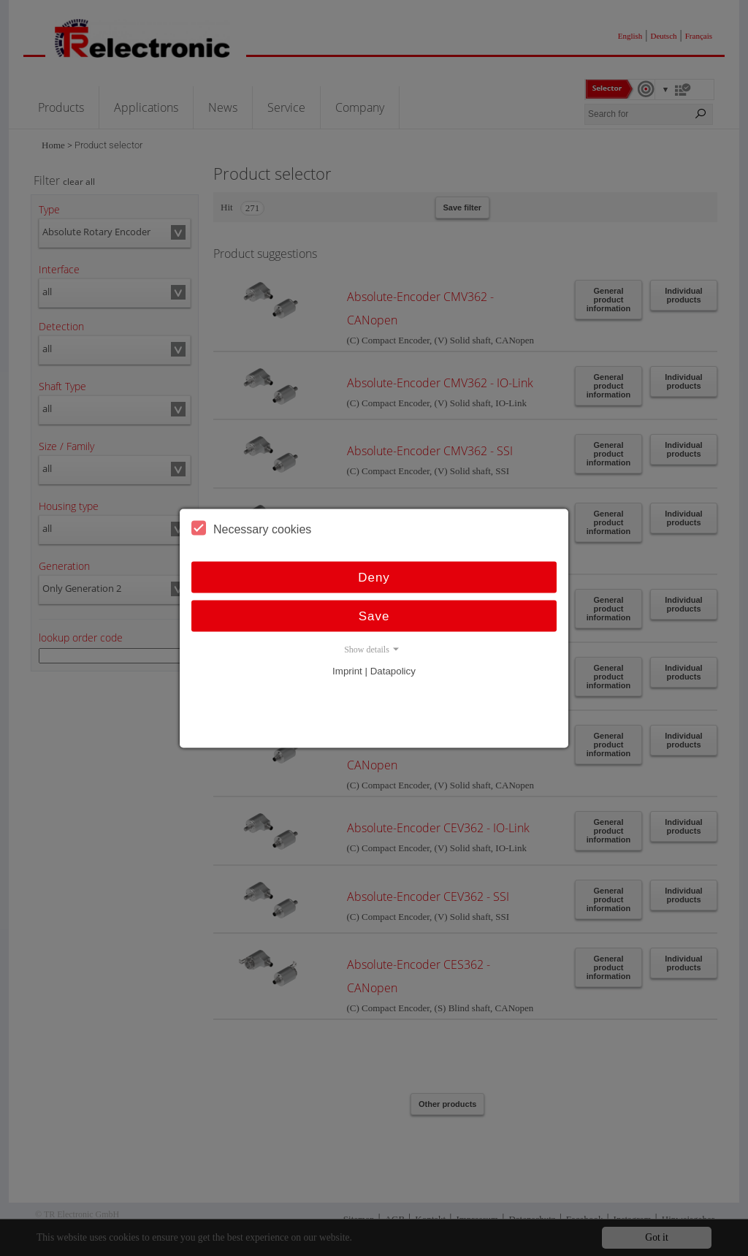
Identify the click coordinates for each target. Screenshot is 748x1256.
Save (374, 616)
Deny (374, 577)
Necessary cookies (251, 527)
